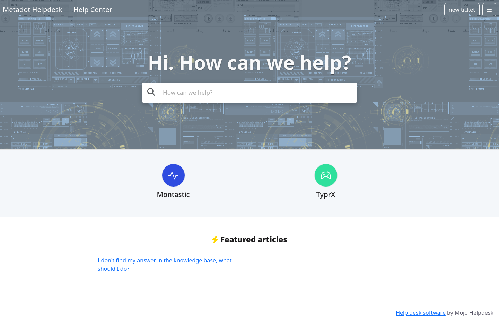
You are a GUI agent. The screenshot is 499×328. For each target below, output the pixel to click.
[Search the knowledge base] (249, 93)
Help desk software (421, 313)
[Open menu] (489, 9)
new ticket (462, 10)
